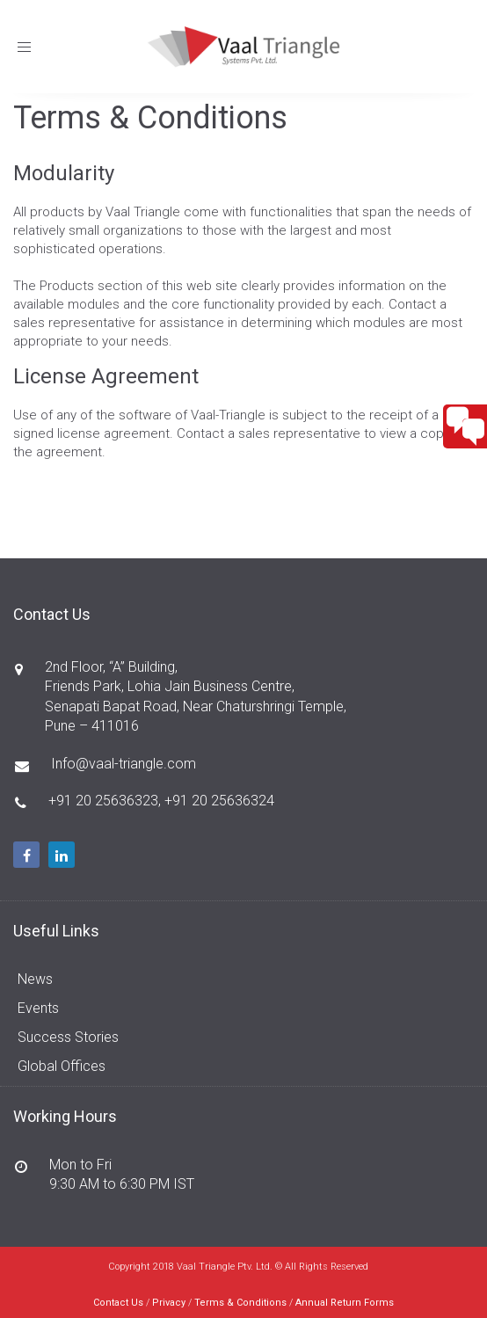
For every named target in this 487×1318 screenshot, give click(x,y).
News (35, 979)
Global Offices (61, 1066)
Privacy (168, 1302)
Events (38, 1008)
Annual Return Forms (344, 1302)
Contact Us (118, 1302)
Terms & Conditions (240, 1302)
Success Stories (68, 1037)
